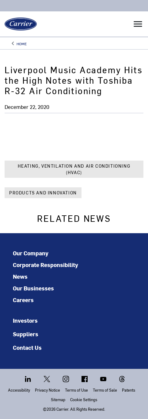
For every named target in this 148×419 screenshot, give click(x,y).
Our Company (30, 253)
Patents (128, 390)
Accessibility (19, 390)
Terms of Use (76, 390)
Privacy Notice (47, 390)
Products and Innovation (43, 193)
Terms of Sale (105, 390)
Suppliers (25, 334)
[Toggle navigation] (138, 24)
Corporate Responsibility (45, 265)
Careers (23, 300)
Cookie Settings (83, 399)
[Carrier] (18, 24)
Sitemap (58, 399)
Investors (25, 320)
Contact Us (27, 347)
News (20, 276)
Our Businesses (33, 288)
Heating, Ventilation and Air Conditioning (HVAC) (74, 169)
